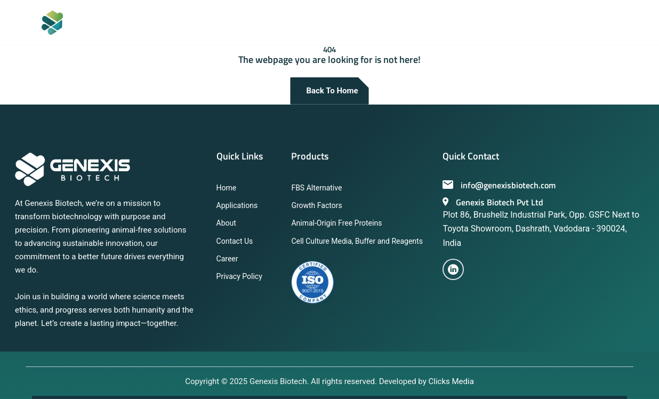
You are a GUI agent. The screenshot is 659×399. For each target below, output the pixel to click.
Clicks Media (451, 381)
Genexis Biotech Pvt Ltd (493, 202)
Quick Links (239, 156)
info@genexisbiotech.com (499, 185)
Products (309, 156)
